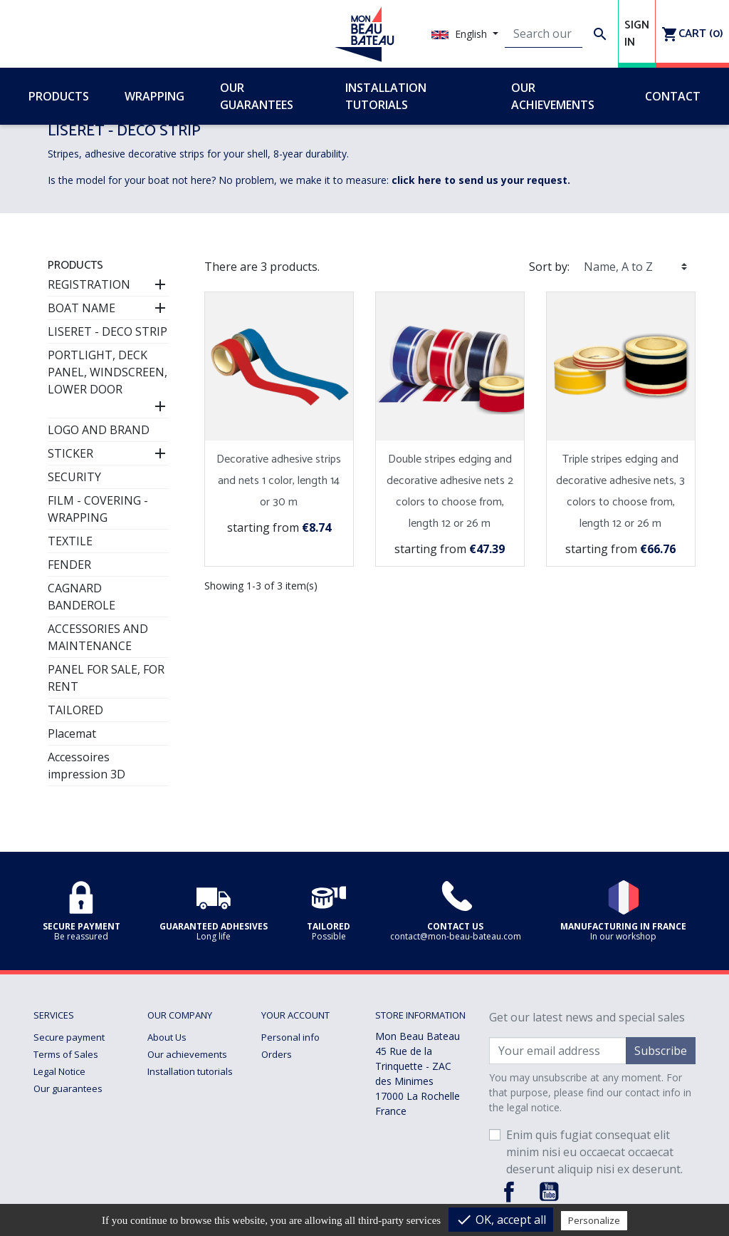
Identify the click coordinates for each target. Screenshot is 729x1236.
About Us (167, 1037)
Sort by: (549, 266)
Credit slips (285, 1071)
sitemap (164, 1156)
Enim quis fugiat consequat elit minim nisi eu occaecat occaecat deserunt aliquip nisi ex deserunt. (594, 1152)
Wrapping (168, 1105)
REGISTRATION (89, 284)
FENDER (69, 564)
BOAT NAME (81, 308)
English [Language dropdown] (460, 34)
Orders (276, 1054)
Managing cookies (72, 1139)
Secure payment (69, 1037)
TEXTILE (70, 541)
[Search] (543, 34)
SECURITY (74, 477)
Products (75, 265)
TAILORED (75, 710)
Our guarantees (68, 1088)
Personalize (594, 1220)
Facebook (509, 1192)
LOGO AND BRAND (99, 430)
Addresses (284, 1088)
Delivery (51, 1105)
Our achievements (187, 1054)
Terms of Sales (65, 1054)
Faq (155, 1088)
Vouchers (282, 1105)
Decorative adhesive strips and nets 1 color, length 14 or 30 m (278, 481)
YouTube (549, 1192)
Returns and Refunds (79, 1122)
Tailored (165, 1122)
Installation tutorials (190, 1071)
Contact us (170, 1139)
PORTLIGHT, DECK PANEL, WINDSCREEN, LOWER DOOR (107, 372)
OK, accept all (501, 1219)
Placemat (72, 733)
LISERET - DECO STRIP (107, 331)
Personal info (290, 1037)
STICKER (70, 453)
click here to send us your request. (481, 180)
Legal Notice (59, 1071)
